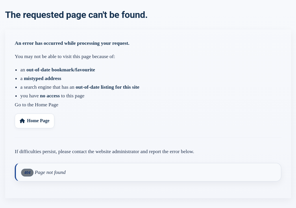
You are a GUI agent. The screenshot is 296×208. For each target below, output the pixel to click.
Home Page (34, 120)
